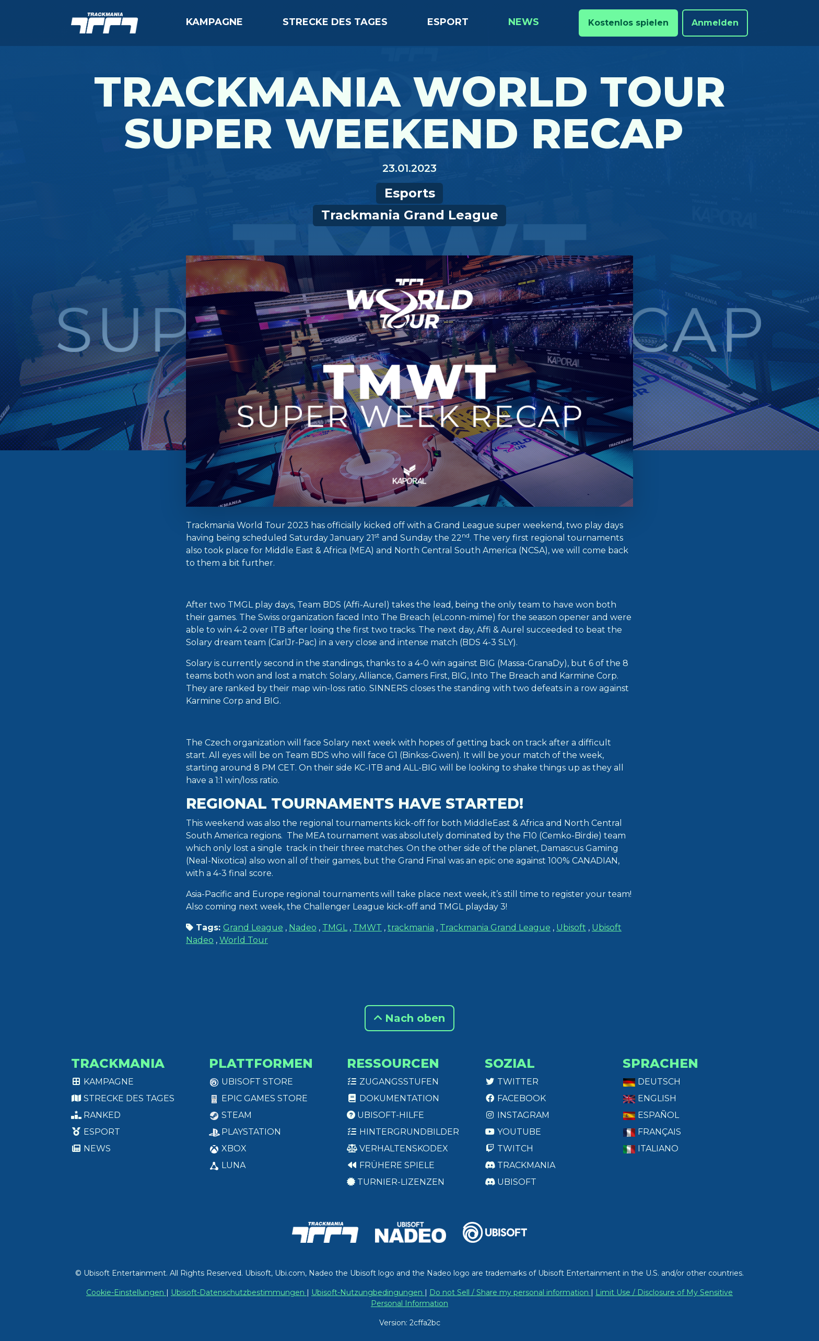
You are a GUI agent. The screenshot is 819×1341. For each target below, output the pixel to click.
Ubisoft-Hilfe (385, 1115)
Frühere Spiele (391, 1165)
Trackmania (520, 1165)
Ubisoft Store (251, 1082)
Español (651, 1115)
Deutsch (652, 1082)
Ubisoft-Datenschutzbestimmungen (239, 1292)
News (523, 22)
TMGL (334, 927)
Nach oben (409, 1018)
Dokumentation (393, 1098)
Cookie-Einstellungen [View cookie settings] (126, 1292)
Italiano (650, 1148)
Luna (227, 1165)
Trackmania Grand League (409, 215)
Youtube (513, 1132)
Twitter (512, 1082)
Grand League (253, 927)
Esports (409, 193)
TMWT (367, 927)
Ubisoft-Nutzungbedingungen (368, 1292)
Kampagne (214, 22)
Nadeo (303, 927)
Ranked (96, 1115)
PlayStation (245, 1132)
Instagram (517, 1115)
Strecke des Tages (335, 22)
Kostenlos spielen (628, 23)
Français (652, 1132)
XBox (228, 1148)
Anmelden (715, 23)
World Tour (243, 940)
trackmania (411, 927)
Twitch (509, 1148)
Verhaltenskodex (397, 1148)
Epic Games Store (258, 1098)
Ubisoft (571, 927)
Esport (448, 22)
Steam (230, 1115)
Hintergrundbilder (403, 1132)
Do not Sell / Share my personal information (510, 1292)
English (649, 1098)
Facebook (515, 1098)
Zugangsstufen (393, 1082)
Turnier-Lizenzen (395, 1182)
